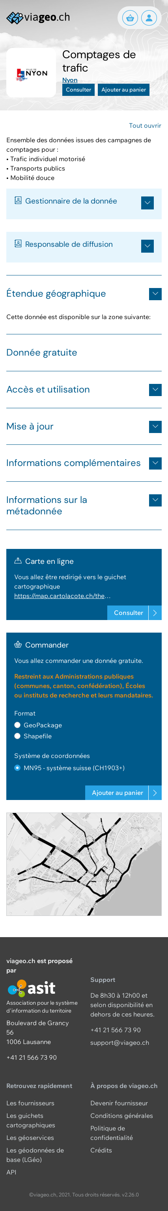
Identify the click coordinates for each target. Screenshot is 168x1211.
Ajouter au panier (123, 89)
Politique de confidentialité (111, 1132)
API (11, 1172)
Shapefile (38, 736)
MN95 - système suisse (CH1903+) (74, 768)
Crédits (101, 1150)
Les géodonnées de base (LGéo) (35, 1154)
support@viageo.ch (119, 1042)
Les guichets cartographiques (30, 1120)
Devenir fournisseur (119, 1103)
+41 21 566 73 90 (31, 1057)
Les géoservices (30, 1137)
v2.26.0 (130, 1194)
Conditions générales (121, 1115)
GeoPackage (43, 725)
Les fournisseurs (30, 1103)
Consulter (78, 89)
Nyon (70, 80)
